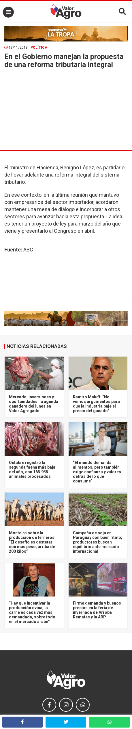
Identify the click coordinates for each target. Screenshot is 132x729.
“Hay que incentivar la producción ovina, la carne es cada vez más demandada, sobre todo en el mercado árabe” (32, 612)
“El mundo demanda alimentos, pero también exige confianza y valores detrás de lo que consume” (97, 471)
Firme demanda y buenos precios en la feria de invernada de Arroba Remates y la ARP (97, 610)
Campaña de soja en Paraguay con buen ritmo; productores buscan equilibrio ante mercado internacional (97, 542)
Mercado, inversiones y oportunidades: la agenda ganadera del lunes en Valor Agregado (33, 404)
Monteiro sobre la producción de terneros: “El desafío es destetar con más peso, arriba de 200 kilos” (32, 542)
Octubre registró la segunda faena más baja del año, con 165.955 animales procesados (32, 469)
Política (39, 48)
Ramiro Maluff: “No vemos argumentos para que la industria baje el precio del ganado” (96, 404)
